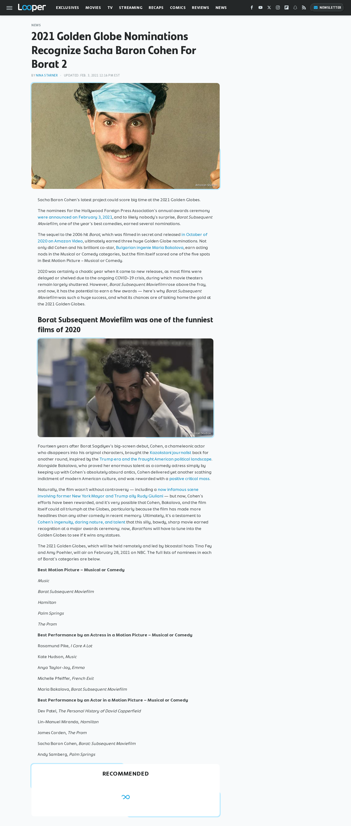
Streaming (130, 7)
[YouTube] (260, 8)
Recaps (156, 7)
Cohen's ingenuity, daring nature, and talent (81, 522)
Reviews (200, 7)
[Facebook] (251, 8)
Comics (178, 7)
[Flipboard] (286, 8)
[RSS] (304, 8)
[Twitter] (269, 8)
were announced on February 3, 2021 (75, 217)
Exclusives (67, 7)
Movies (93, 7)
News (221, 7)
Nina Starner (47, 75)
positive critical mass (189, 479)
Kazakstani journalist (170, 452)
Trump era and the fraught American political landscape (155, 459)
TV (110, 7)
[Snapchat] (295, 8)
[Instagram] (277, 8)
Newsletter (327, 8)
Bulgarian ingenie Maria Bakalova (149, 247)
